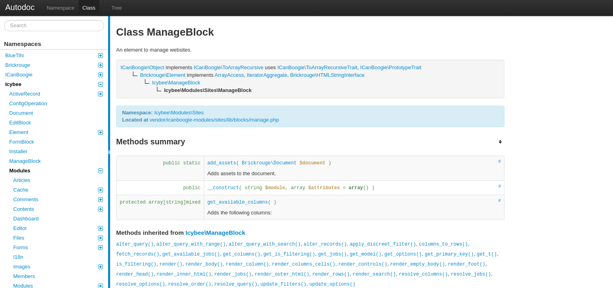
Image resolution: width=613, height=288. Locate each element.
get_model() (366, 254)
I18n (18, 257)
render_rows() (331, 274)
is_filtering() (136, 264)
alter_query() (135, 244)
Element (56, 132)
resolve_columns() (423, 274)
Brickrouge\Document (269, 163)
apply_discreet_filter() (383, 244)
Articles (21, 180)
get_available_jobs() (191, 254)
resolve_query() (235, 284)
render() (171, 264)
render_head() (135, 274)
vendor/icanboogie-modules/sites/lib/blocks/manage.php (214, 120)
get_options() (403, 254)
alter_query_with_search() (265, 244)
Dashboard (26, 219)
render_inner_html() (184, 274)
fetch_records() (137, 254)
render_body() (204, 264)
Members (24, 276)
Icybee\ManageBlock (215, 232)
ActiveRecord (56, 94)
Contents (58, 209)
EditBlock (20, 123)
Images (58, 267)
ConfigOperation (28, 103)
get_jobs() (332, 254)
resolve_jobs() (471, 274)
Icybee (54, 84)
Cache (58, 190)
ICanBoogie (54, 75)
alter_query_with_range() (191, 244)
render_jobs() (233, 274)
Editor (58, 228)
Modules (56, 171)
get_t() (486, 254)
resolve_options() (140, 284)
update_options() (333, 284)
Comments (58, 199)
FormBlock (21, 142)
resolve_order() (189, 284)
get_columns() (242, 254)
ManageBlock (25, 161)
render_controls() (362, 264)
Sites (198, 113)
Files (58, 238)
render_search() (374, 274)
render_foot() (466, 264)
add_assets (221, 163)
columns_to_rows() (443, 244)
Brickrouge (54, 65)
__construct (223, 188)
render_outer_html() (282, 274)
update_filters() (283, 284)
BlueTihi (54, 55)
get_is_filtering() (289, 254)
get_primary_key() (449, 254)
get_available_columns (237, 202)
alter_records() (325, 244)
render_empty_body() (417, 264)
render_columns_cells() (303, 264)
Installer (18, 151)
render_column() (247, 264)
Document (21, 113)
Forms (58, 247)
